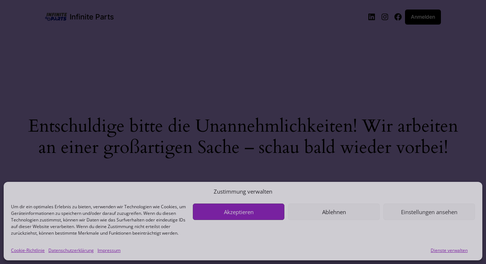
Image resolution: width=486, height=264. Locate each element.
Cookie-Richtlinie (28, 250)
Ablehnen (334, 212)
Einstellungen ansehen (429, 212)
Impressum (109, 250)
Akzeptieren (239, 212)
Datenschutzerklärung (71, 250)
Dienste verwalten (449, 250)
